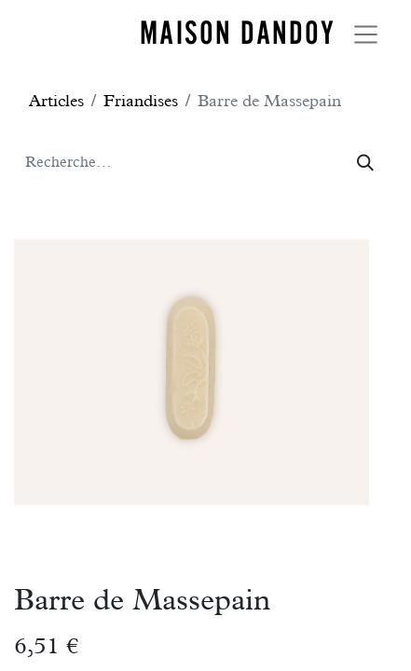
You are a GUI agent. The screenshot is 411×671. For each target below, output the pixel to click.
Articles (56, 100)
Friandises (140, 100)
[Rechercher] (365, 162)
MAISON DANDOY (238, 32)
